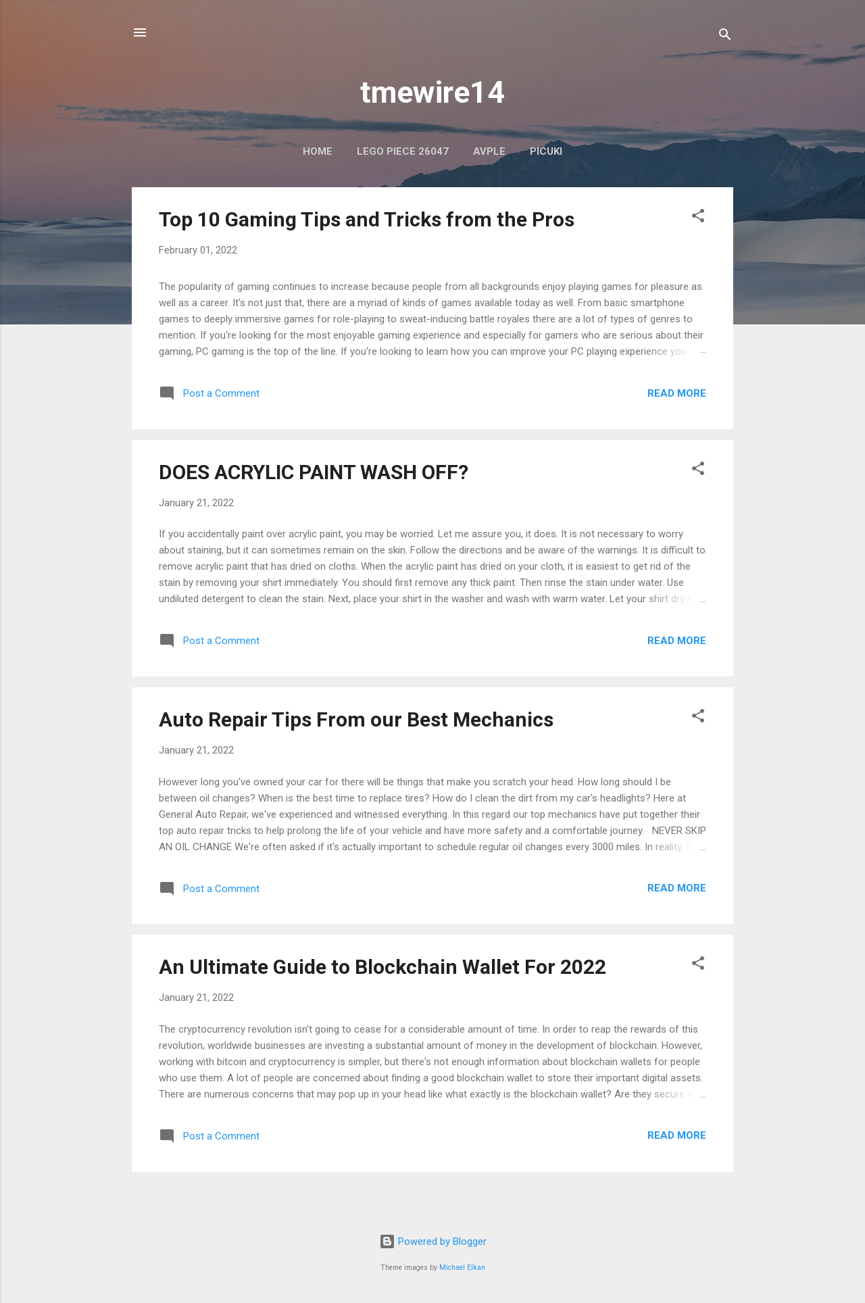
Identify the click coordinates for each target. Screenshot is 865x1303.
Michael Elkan (462, 1267)
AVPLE (489, 151)
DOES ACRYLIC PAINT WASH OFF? (313, 472)
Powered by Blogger (433, 1241)
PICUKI (546, 151)
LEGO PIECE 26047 (403, 151)
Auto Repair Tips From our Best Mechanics (356, 719)
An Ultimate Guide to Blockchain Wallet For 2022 (382, 967)
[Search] (725, 36)
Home (317, 151)
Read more (676, 393)
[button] (698, 217)
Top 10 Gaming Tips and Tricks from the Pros (366, 219)
